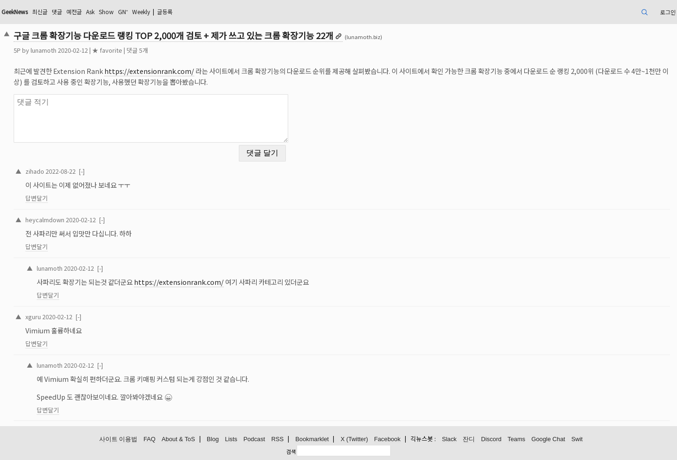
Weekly (141, 12)
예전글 (74, 12)
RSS (277, 439)
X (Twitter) (354, 439)
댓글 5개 (137, 50)
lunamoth (43, 50)
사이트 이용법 (118, 439)
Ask (90, 12)
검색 (291, 451)
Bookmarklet (312, 439)
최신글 (39, 12)
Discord (491, 439)
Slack (449, 439)
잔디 (469, 439)
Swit (577, 439)
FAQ (149, 439)
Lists (231, 439)
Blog (213, 439)
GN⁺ (123, 12)
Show (106, 12)
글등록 (165, 12)
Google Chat (548, 439)
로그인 (668, 12)
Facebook (387, 439)
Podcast (254, 439)
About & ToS (178, 439)
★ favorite (107, 50)
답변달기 (36, 198)
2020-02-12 (81, 219)
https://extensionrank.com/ (149, 71)
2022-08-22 (61, 171)
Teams (517, 439)
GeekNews (14, 12)
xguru (33, 316)
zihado (34, 171)
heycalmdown (44, 219)
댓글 (57, 12)
